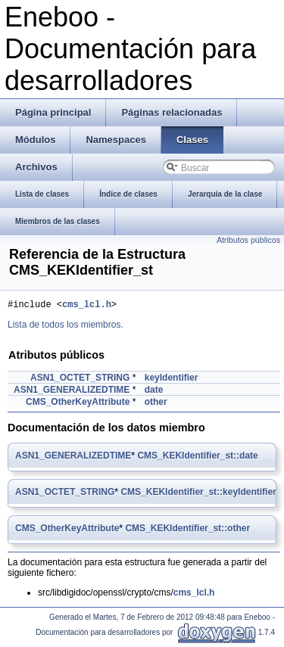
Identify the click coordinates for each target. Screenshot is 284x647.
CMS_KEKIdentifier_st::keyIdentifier (198, 494)
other (156, 404)
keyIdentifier (171, 380)
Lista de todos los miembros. (65, 327)
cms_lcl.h (86, 306)
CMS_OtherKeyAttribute (78, 404)
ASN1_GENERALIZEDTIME (72, 392)
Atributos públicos (248, 239)
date (154, 392)
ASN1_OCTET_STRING (80, 380)
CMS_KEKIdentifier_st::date (197, 458)
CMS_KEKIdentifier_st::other (187, 530)
